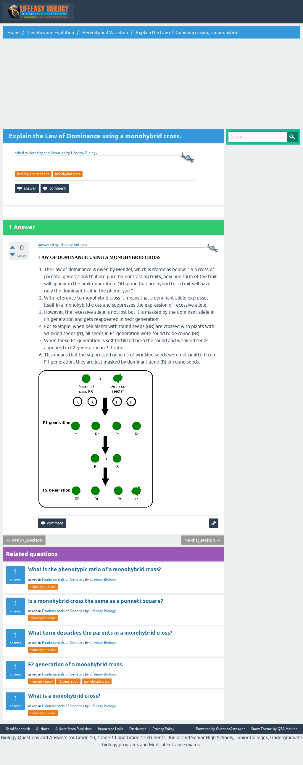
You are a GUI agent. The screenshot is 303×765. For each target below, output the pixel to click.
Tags (174, 33)
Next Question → (202, 557)
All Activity (66, 33)
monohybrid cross (67, 191)
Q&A (87, 33)
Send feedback (18, 746)
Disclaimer (137, 746)
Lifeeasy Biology (103, 596)
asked (19, 170)
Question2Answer (230, 746)
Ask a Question (222, 33)
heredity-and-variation (33, 191)
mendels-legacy (41, 698)
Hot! (128, 33)
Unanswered (151, 33)
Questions (107, 33)
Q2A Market (287, 746)
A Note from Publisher (73, 746)
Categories (195, 33)
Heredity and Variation (47, 170)
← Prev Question (24, 557)
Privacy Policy (163, 746)
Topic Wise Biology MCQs (28, 33)
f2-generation (68, 698)
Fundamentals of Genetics (63, 596)
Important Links (110, 746)
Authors (42, 746)
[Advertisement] (151, 101)
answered (46, 262)
